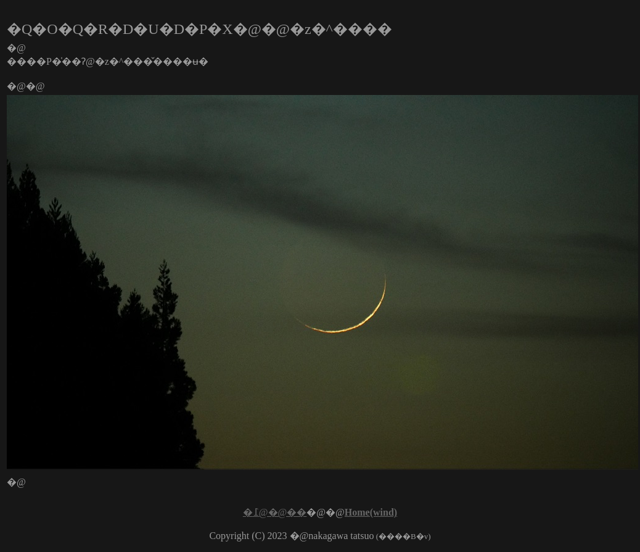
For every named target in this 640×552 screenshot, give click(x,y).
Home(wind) (371, 512)
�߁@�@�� (274, 512)
